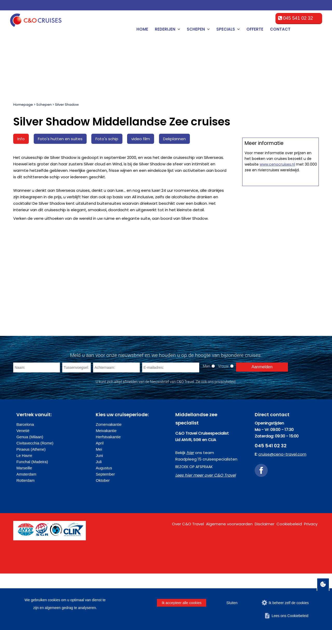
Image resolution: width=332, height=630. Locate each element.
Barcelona (25, 481)
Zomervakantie (108, 481)
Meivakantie (106, 487)
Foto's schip (106, 138)
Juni (99, 512)
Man (206, 422)
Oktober (102, 537)
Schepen (44, 104)
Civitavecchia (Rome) (34, 499)
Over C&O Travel (188, 580)
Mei (99, 506)
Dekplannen (174, 138)
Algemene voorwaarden (229, 580)
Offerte (254, 29)
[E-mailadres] (170, 424)
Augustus (104, 524)
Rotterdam (25, 537)
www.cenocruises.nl (277, 360)
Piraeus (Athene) (31, 506)
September (105, 530)
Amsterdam (26, 530)
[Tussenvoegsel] (76, 424)
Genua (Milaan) (29, 493)
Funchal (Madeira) (32, 518)
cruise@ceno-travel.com (282, 510)
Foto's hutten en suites (60, 138)
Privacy (310, 580)
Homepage (23, 104)
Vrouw (223, 422)
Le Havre (24, 512)
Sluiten (232, 603)
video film (140, 138)
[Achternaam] (116, 424)
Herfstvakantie (108, 493)
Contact (280, 29)
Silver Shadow (67, 104)
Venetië (22, 487)
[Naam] (36, 424)
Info (21, 138)
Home (142, 29)
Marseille (24, 524)
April (99, 499)
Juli (99, 518)
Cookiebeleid (289, 580)
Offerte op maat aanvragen (280, 253)
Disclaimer (264, 580)
